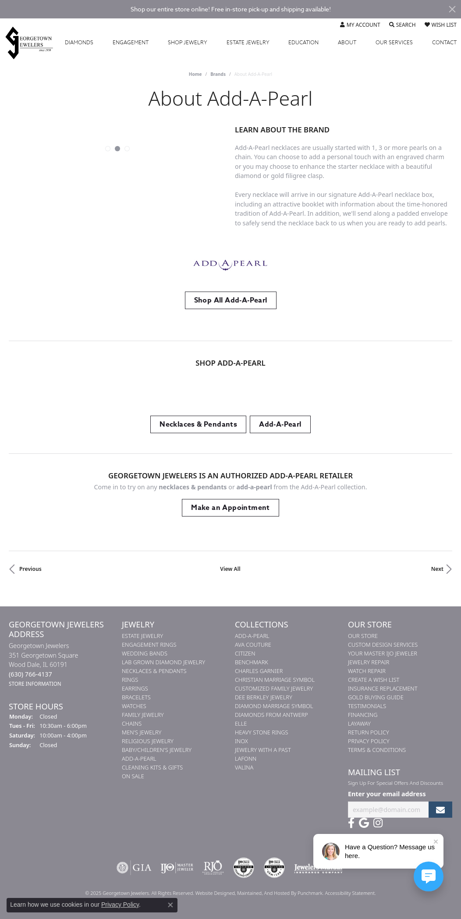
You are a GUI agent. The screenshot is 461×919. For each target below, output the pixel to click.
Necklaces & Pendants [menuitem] (154, 671)
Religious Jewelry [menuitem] (148, 741)
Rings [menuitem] (130, 680)
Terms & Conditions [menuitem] (377, 750)
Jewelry (187, 42)
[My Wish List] (441, 25)
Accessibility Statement (350, 893)
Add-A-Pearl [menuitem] (139, 758)
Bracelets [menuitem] (136, 697)
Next (437, 569)
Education (303, 42)
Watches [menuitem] (134, 706)
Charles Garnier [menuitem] (259, 671)
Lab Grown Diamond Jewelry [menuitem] (163, 662)
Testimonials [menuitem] (367, 706)
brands (218, 74)
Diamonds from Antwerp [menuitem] (271, 715)
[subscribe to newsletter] (440, 809)
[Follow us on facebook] (351, 823)
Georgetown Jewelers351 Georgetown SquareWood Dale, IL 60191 (43, 664)
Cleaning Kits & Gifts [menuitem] (152, 767)
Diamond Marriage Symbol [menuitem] (274, 706)
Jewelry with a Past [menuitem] (263, 750)
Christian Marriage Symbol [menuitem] (275, 680)
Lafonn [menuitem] (245, 758)
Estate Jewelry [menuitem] (142, 636)
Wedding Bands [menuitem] (144, 653)
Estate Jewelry (248, 42)
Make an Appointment (230, 507)
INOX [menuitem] (241, 741)
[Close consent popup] (170, 905)
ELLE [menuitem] (241, 723)
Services (394, 42)
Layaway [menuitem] (359, 723)
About (347, 42)
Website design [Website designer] (212, 893)
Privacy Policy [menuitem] (369, 741)
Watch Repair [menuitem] (367, 671)
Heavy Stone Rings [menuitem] (261, 732)
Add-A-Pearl (280, 424)
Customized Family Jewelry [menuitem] (274, 688)
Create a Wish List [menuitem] (373, 680)
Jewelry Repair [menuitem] (368, 662)
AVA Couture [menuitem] (253, 644)
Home (195, 74)
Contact (444, 42)
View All (230, 569)
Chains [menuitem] (132, 723)
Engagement (131, 42)
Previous (30, 569)
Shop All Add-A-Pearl (230, 300)
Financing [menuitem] (362, 715)
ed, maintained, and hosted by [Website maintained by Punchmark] (263, 893)
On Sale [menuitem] (133, 776)
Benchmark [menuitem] (251, 662)
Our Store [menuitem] (363, 636)
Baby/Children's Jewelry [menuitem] (156, 750)
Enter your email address (387, 794)
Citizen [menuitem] (245, 653)
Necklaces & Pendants (198, 424)
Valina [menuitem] (244, 767)
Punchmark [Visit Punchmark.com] (310, 893)
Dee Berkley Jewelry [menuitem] (263, 697)
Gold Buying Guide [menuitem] (376, 697)
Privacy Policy (120, 904)
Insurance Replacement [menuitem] (382, 688)
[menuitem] (134, 868)
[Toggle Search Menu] (402, 25)
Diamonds (79, 42)
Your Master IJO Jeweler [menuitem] (382, 653)
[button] (107, 148)
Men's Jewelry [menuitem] (141, 732)
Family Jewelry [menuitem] (143, 715)
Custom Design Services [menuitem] (383, 644)
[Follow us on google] (364, 823)
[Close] (452, 9)
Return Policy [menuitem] (368, 732)
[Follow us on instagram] (378, 823)
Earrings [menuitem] (135, 688)
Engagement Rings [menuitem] (149, 644)
